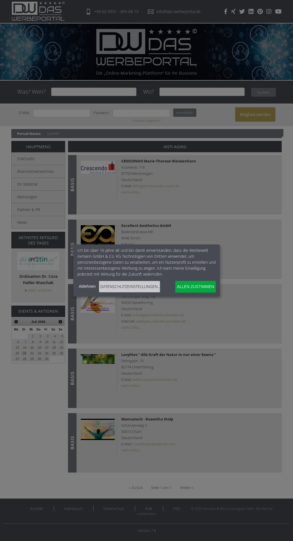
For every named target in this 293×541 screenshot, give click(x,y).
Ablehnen (87, 286)
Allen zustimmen (195, 286)
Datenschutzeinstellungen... (130, 286)
